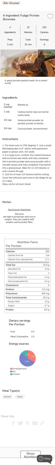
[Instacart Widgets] (27, 444)
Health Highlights (46, 53)
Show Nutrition (30, 455)
